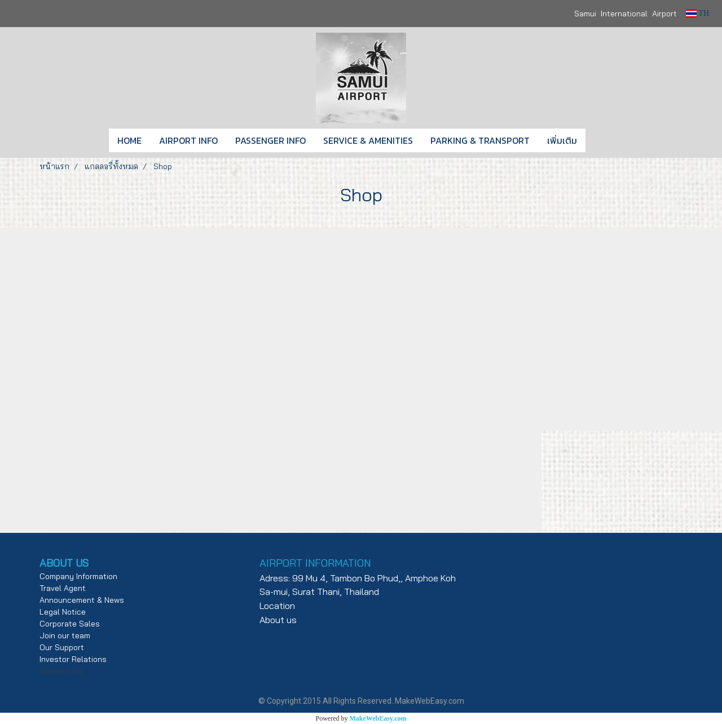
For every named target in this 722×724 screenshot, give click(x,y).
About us (278, 619)
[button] (602, 140)
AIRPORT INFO (188, 140)
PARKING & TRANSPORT (480, 140)
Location (277, 605)
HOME (129, 140)
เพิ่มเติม (562, 140)
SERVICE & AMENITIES (368, 140)
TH (697, 13)
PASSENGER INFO (270, 140)
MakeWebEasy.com (378, 718)
